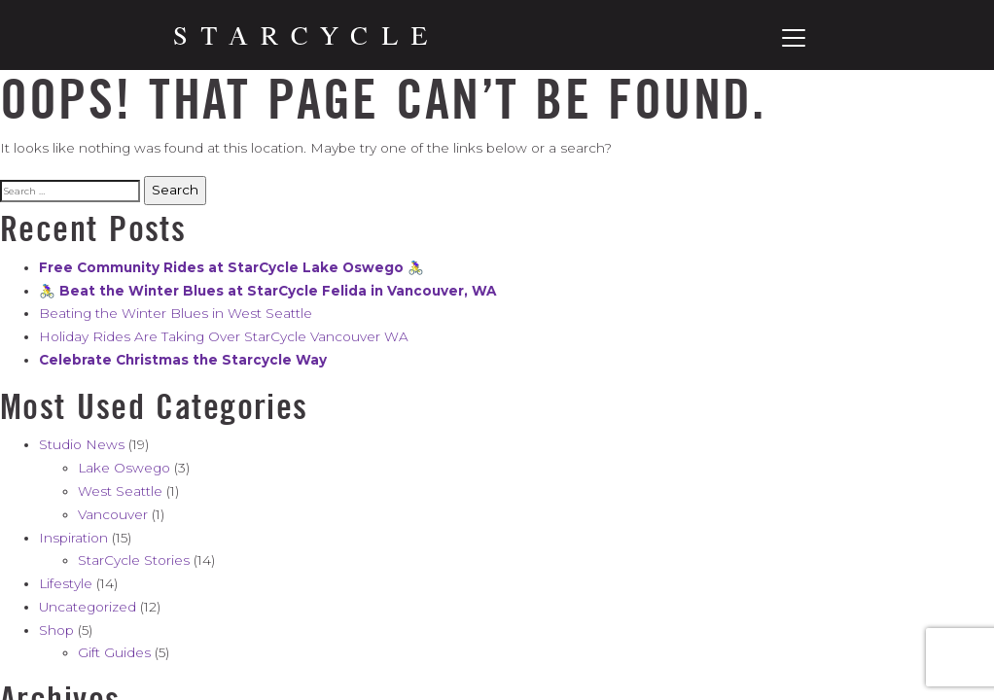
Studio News (81, 444)
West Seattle (120, 491)
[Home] (300, 35)
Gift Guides (114, 652)
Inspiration (73, 537)
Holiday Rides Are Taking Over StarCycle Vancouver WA (223, 336)
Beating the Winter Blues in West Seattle (175, 313)
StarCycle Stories (134, 560)
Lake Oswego (124, 467)
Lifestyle (65, 583)
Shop (56, 630)
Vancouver (113, 514)
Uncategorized (87, 606)
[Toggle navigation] (793, 37)
